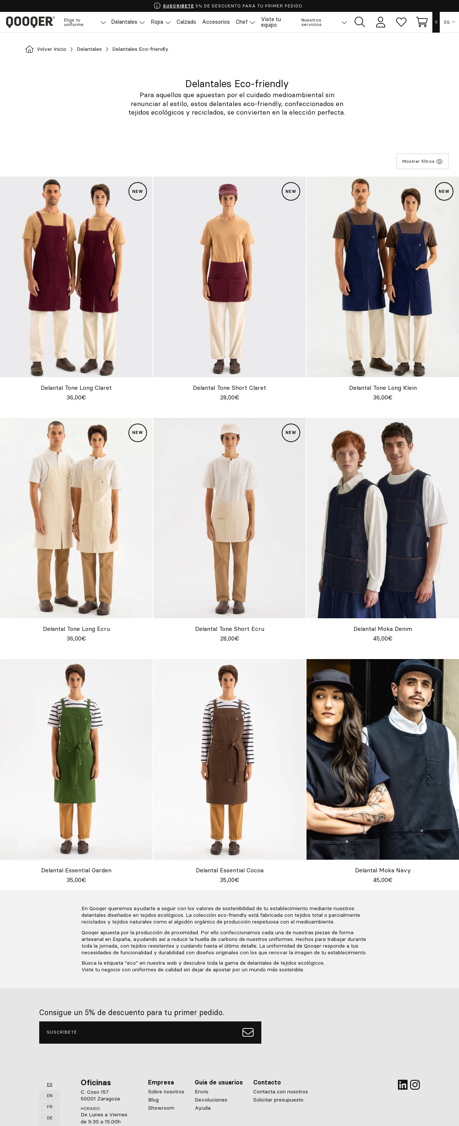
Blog (153, 1099)
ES (447, 22)
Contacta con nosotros (280, 1091)
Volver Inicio (48, 49)
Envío (201, 1091)
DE (50, 1117)
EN (50, 1095)
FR (50, 1106)
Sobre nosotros (166, 1091)
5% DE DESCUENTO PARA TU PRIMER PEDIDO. (228, 6)
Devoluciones (211, 1099)
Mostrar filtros (422, 161)
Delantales (96, 49)
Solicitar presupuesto (278, 1099)
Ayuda (203, 1107)
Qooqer (33, 22)
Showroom (161, 1107)
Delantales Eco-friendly (153, 49)
